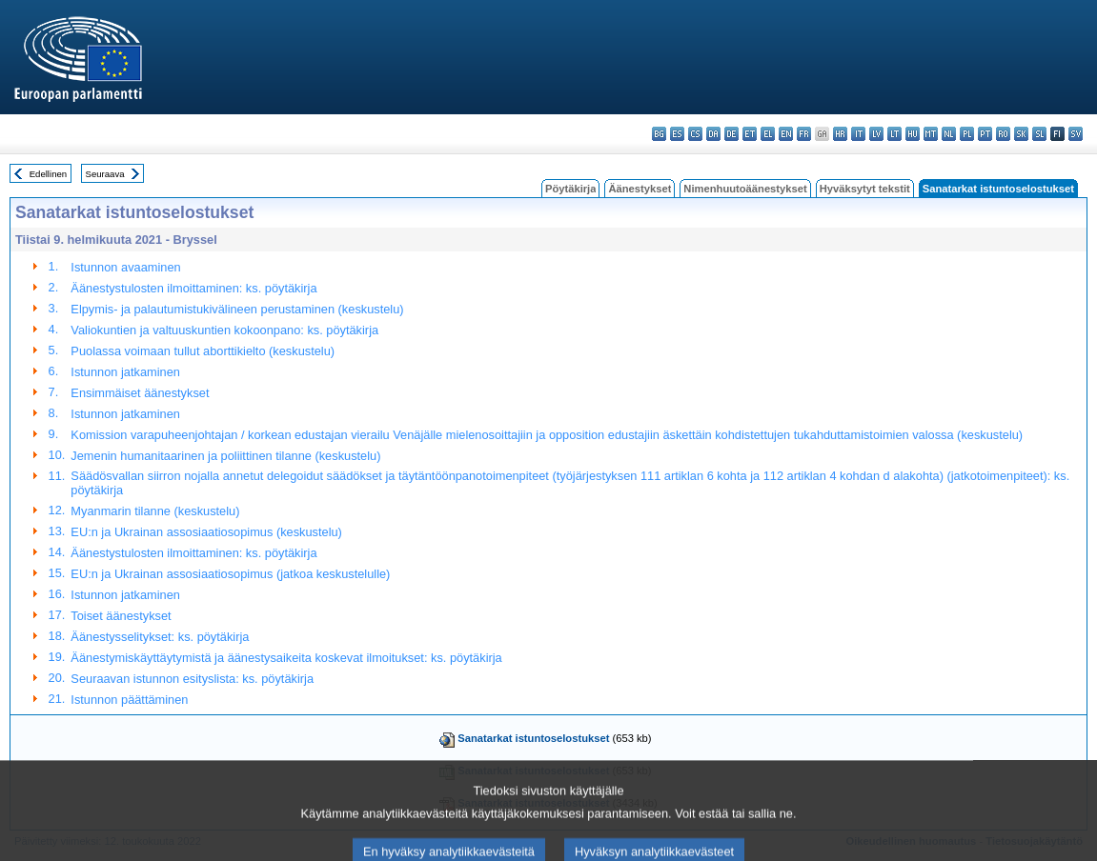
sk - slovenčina (1021, 134)
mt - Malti (931, 134)
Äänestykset (639, 188)
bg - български (659, 134)
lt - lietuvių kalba (894, 134)
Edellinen (48, 174)
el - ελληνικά (768, 134)
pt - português (985, 134)
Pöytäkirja (570, 188)
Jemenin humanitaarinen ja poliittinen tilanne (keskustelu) (225, 456)
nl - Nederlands (949, 134)
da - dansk (713, 134)
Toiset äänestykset (121, 616)
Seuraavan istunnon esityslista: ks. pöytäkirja (192, 678)
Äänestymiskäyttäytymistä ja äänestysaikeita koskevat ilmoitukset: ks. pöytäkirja (286, 658)
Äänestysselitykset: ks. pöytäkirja (160, 637)
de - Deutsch (731, 134)
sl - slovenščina (1039, 134)
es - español (677, 134)
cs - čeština (695, 134)
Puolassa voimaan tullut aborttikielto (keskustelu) (203, 351)
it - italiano (858, 134)
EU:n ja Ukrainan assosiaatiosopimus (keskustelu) (206, 532)
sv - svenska (1075, 134)
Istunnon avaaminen (125, 267)
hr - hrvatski (840, 134)
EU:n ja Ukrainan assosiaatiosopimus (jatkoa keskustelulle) (230, 574)
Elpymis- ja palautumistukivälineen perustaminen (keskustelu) (237, 309)
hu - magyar (912, 134)
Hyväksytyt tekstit (865, 188)
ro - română (1003, 134)
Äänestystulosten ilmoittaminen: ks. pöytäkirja (193, 288)
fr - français (804, 134)
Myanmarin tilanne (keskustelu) (155, 511)
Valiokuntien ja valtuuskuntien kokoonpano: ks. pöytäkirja (224, 330)
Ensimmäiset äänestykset (140, 393)
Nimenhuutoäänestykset (744, 188)
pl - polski (967, 134)
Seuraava (105, 174)
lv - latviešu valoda (876, 134)
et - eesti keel (749, 134)
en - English (786, 134)
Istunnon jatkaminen (125, 372)
